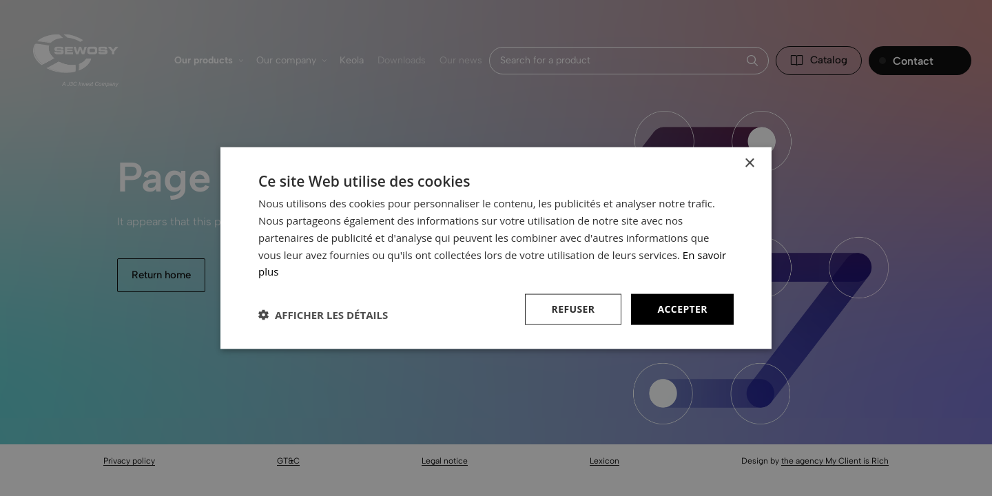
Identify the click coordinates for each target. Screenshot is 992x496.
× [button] (749, 163)
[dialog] (496, 248)
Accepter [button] (682, 309)
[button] (323, 315)
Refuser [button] (573, 309)
